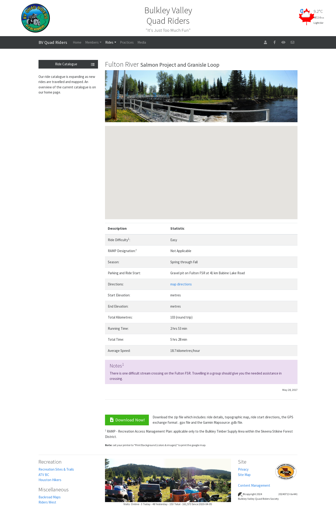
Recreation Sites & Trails (56, 469)
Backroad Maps (49, 497)
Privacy (243, 469)
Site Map (244, 474)
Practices (127, 42)
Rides (109, 42)
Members (92, 42)
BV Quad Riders (52, 42)
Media (141, 42)
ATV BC (43, 474)
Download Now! (127, 420)
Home (77, 42)
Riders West (47, 502)
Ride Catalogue (75, 64)
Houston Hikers (49, 480)
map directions (181, 284)
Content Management (254, 485)
